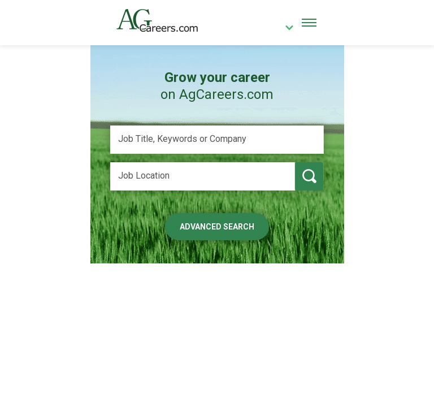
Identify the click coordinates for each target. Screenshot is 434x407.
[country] (285, 29)
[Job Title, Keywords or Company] (217, 139)
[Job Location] (202, 176)
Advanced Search (217, 226)
